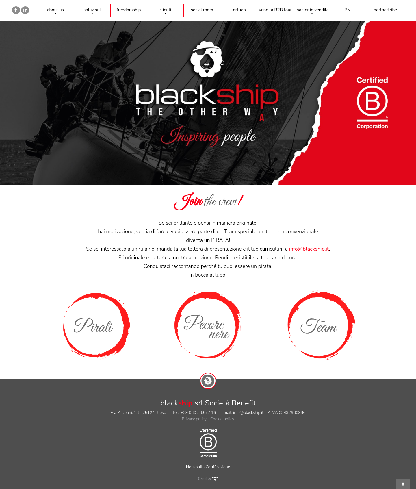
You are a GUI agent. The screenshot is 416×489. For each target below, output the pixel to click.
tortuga (238, 10)
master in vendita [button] (312, 10)
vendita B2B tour (275, 10)
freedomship (128, 10)
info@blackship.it (309, 248)
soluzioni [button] (92, 10)
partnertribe (385, 10)
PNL (348, 10)
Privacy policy (194, 419)
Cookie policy (222, 419)
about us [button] (55, 10)
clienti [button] (165, 10)
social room (202, 10)
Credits (208, 478)
